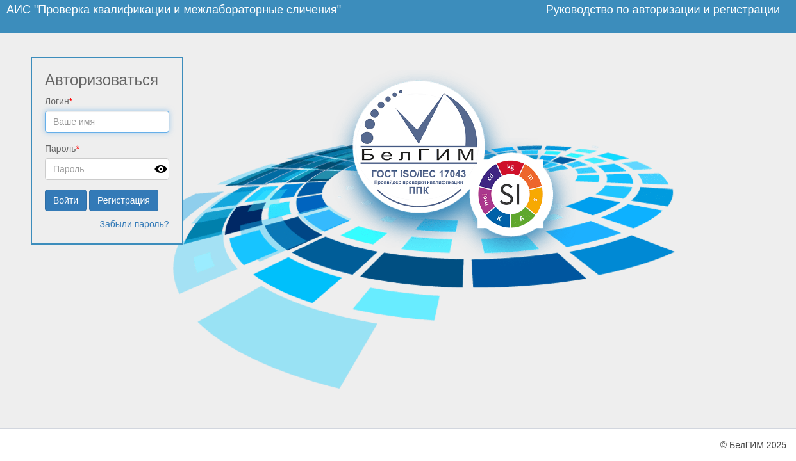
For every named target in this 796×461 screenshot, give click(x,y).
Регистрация (123, 200)
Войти (65, 200)
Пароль (62, 148)
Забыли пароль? (134, 224)
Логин (58, 101)
